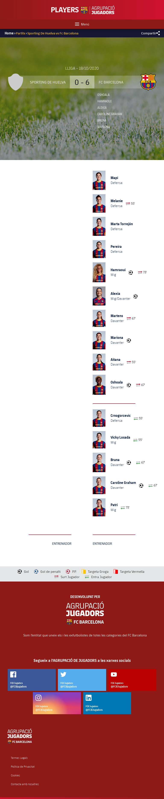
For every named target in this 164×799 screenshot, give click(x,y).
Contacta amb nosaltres (25, 784)
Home (9, 33)
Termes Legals (19, 757)
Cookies (15, 775)
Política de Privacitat (23, 766)
